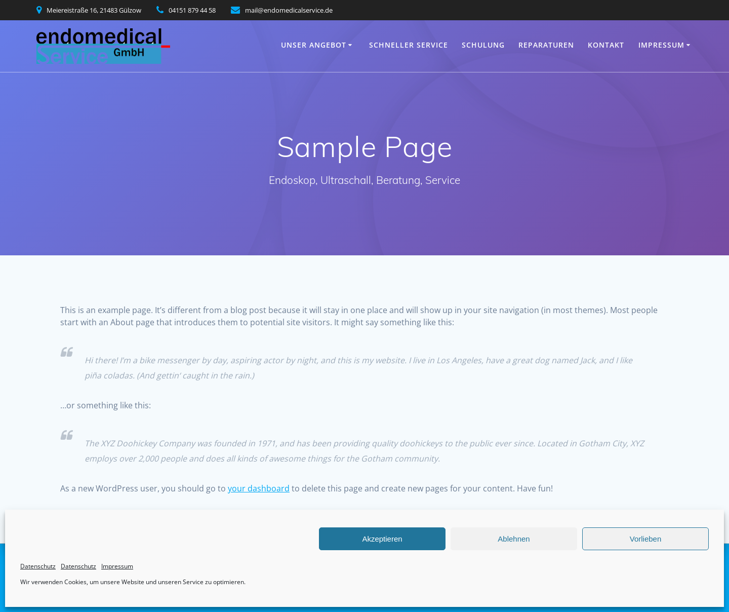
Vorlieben (646, 538)
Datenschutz (38, 566)
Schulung (483, 45)
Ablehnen (514, 538)
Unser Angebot (313, 45)
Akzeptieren (382, 538)
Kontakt (606, 45)
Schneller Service (408, 45)
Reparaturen (546, 45)
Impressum (117, 566)
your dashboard (259, 488)
